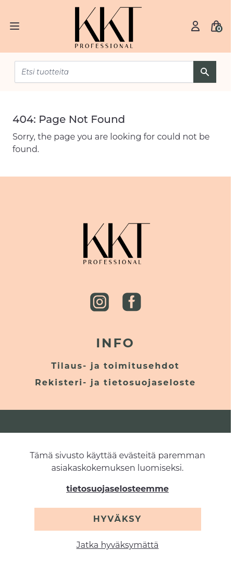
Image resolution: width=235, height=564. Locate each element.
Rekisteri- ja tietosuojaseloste (115, 382)
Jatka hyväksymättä (118, 545)
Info (115, 342)
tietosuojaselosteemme (117, 489)
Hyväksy (117, 519)
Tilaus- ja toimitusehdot (115, 366)
